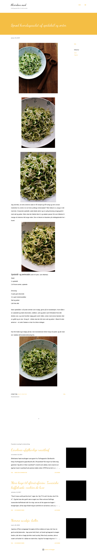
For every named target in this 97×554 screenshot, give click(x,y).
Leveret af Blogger (48, 549)
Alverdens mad (18, 5)
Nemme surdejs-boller (24, 520)
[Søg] (79, 4)
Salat (75, 52)
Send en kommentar (21, 472)
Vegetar (76, 55)
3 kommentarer (19, 543)
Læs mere (57, 472)
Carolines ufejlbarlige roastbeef (30, 450)
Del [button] (75, 44)
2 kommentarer (19, 510)
